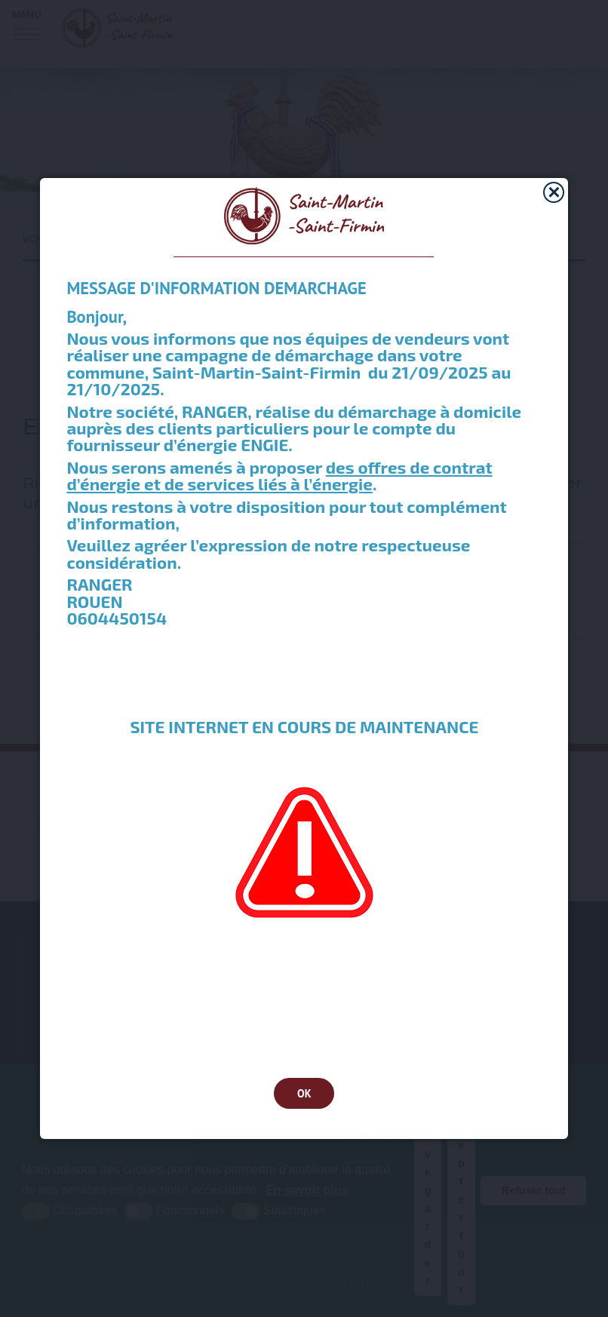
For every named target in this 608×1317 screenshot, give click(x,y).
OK (304, 1093)
